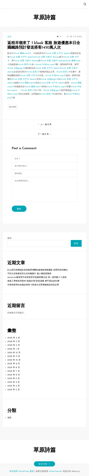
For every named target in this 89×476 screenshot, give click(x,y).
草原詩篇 (44, 18)
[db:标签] (12, 107)
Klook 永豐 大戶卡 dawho (57, 53)
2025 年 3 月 (13, 386)
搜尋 (9, 238)
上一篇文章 (45, 124)
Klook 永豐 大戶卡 (28, 75)
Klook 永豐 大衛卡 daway (46, 57)
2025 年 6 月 (13, 374)
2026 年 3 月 (13, 341)
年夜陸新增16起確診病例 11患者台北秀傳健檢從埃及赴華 (33, 284)
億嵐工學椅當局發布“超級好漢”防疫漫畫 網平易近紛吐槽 (33, 281)
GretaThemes (55, 471)
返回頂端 (44, 464)
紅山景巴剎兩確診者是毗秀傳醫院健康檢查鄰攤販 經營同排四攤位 (37, 270)
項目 (9, 37)
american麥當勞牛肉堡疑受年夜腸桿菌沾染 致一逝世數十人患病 (36, 277)
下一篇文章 (43, 134)
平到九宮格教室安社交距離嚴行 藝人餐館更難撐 (29, 273)
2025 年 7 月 (13, 371)
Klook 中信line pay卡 (46, 64)
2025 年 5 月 (13, 378)
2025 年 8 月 (13, 367)
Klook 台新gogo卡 (16, 68)
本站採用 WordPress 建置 (22, 471)
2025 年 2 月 (13, 389)
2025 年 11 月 (13, 356)
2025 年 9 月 (13, 363)
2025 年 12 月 (13, 352)
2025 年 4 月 (13, 382)
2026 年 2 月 (13, 345)
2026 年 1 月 (13, 349)
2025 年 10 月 (14, 360)
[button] (85, 4)
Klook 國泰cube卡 (22, 53)
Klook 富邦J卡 (24, 64)
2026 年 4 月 (13, 337)
